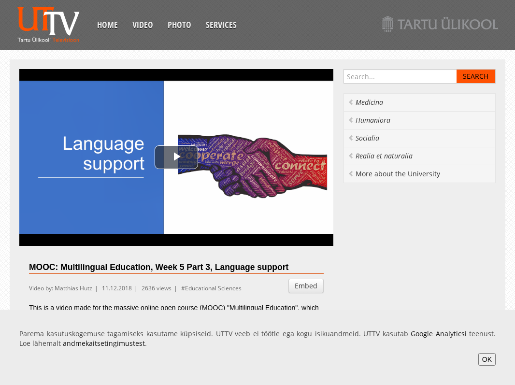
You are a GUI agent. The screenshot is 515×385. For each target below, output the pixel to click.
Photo (179, 24)
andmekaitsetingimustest (104, 343)
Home (107, 24)
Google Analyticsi (439, 333)
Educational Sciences (213, 288)
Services (221, 24)
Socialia (363, 138)
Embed (306, 285)
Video (142, 24)
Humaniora (369, 120)
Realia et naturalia (380, 155)
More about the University (394, 173)
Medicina (365, 102)
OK (487, 359)
